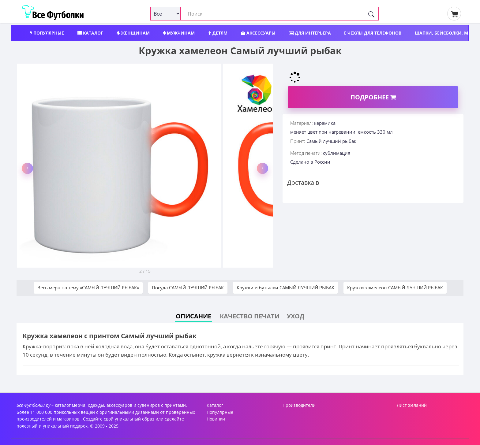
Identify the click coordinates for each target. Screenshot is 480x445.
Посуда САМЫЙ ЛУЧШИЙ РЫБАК (188, 287)
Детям (217, 33)
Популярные (47, 33)
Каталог (90, 33)
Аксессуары (258, 33)
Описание (193, 316)
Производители (299, 405)
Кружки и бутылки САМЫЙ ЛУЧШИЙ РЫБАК (285, 287)
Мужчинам (179, 33)
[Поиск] (371, 13)
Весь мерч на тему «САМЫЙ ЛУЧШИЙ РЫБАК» (88, 287)
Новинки (216, 419)
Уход (295, 316)
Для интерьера (310, 33)
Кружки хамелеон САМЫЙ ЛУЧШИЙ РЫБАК (395, 287)
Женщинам (133, 33)
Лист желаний (412, 405)
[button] (27, 168)
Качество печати (249, 316)
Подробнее (373, 97)
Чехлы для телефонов (372, 33)
